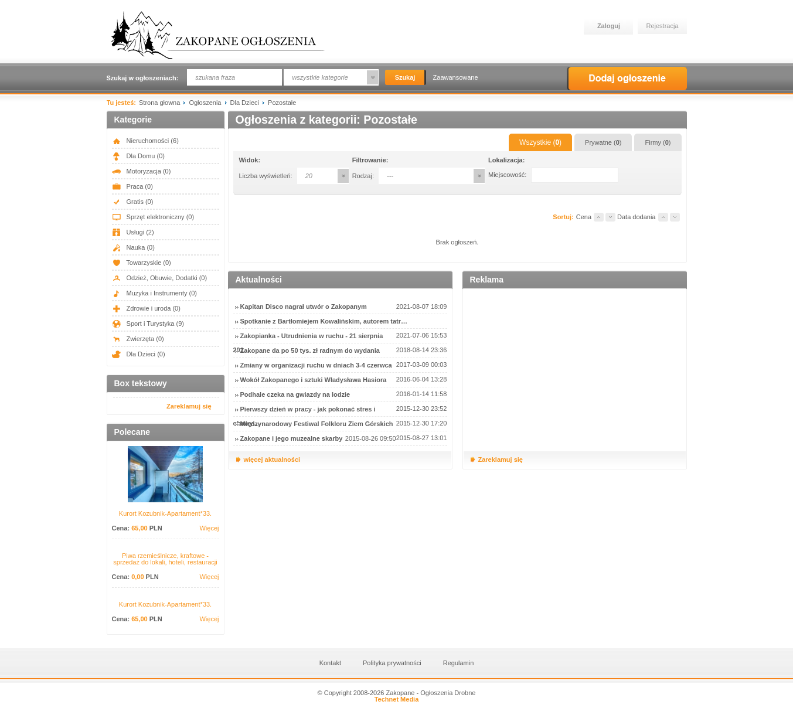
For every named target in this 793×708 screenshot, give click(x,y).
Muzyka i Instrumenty (155, 293)
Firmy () (658, 142)
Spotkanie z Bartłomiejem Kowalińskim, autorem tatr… (323, 321)
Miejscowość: (507, 174)
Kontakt (330, 662)
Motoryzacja (141, 171)
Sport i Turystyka (148, 323)
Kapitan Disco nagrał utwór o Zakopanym (303, 306)
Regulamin (458, 662)
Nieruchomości (145, 140)
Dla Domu (138, 155)
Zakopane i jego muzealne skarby (291, 438)
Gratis (133, 201)
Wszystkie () (540, 142)
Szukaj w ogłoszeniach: (143, 77)
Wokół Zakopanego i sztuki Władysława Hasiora (313, 379)
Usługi (133, 232)
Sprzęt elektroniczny (153, 216)
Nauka (133, 247)
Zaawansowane (455, 77)
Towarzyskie (141, 262)
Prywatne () (603, 142)
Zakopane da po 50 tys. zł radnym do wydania (310, 350)
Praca (132, 186)
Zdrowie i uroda (146, 308)
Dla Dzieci (138, 354)
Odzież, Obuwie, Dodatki (159, 277)
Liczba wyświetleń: (265, 175)
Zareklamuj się (188, 406)
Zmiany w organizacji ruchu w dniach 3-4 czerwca (316, 365)
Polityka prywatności (392, 662)
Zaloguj (608, 25)
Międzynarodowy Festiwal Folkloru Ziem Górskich (316, 423)
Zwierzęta (138, 338)
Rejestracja (662, 25)
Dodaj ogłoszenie (627, 78)
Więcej (209, 528)
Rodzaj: (363, 175)
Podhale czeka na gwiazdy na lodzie (295, 394)
